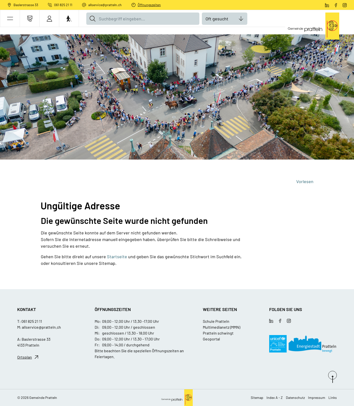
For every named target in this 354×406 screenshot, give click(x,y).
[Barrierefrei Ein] (69, 18)
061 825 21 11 (63, 5)
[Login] (49, 18)
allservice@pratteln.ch (105, 5)
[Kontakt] (29, 18)
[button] (10, 18)
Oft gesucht (217, 18)
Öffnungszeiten (149, 5)
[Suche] (92, 19)
